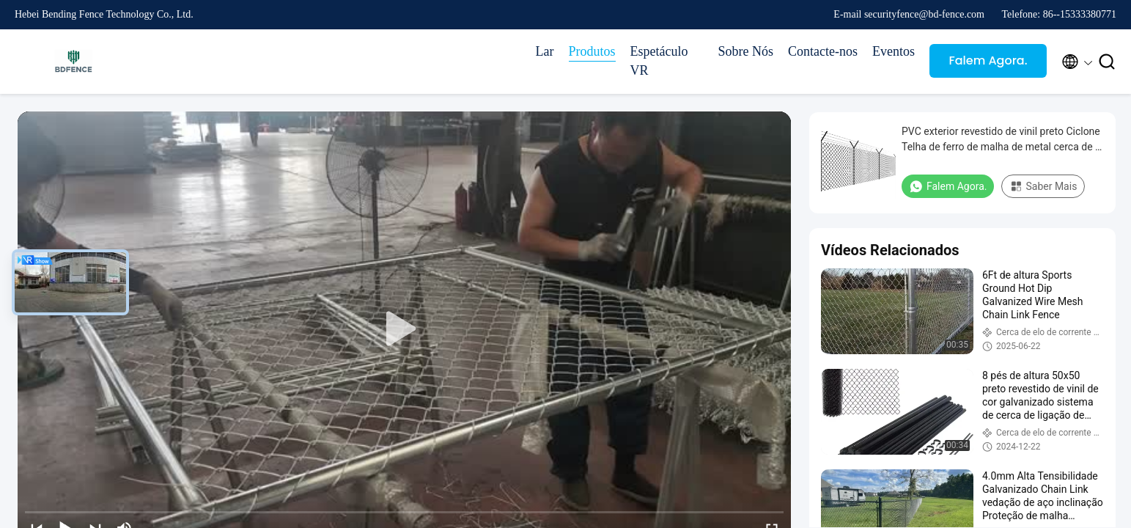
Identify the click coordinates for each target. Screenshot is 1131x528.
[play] (404, 329)
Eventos (893, 51)
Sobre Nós (746, 51)
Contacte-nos (823, 51)
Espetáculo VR (659, 61)
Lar (545, 51)
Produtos (592, 51)
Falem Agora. (987, 60)
